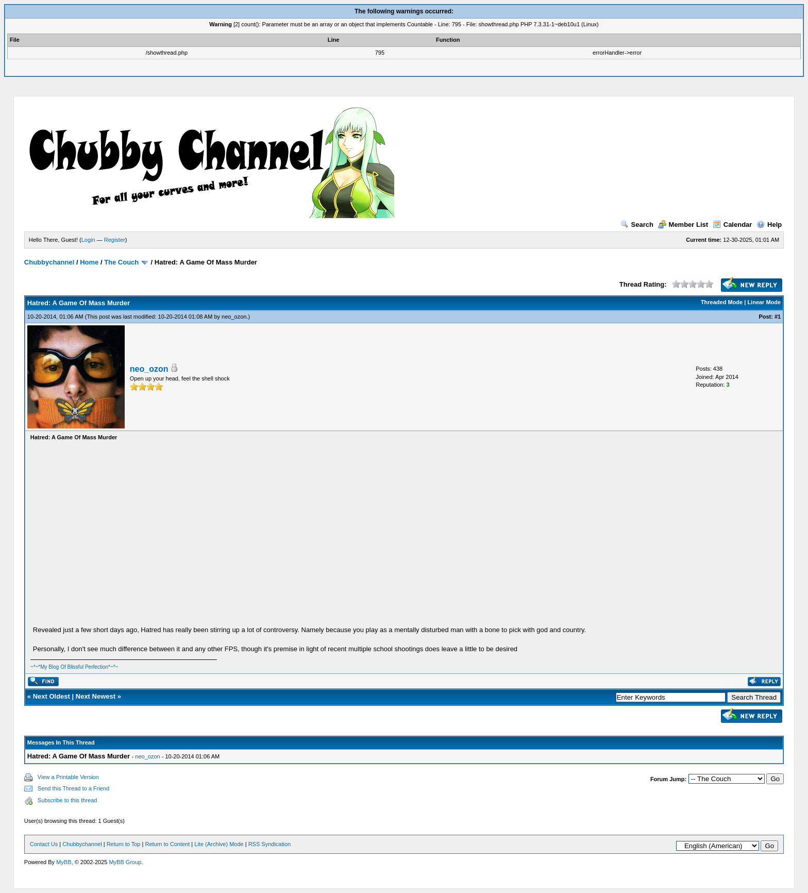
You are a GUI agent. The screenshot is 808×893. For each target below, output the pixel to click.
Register (114, 240)
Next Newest (95, 696)
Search (636, 224)
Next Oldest (51, 696)
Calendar (732, 224)
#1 (778, 316)
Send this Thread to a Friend (73, 788)
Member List (683, 224)
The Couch (121, 262)
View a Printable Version (68, 777)
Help (769, 224)
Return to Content (167, 844)
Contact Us (44, 844)
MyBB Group (125, 862)
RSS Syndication (269, 844)
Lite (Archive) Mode (218, 844)
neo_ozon (234, 316)
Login (88, 240)
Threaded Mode (722, 302)
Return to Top (124, 844)
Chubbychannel (49, 262)
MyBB (63, 862)
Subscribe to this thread (67, 800)
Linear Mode (764, 302)
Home (89, 262)
